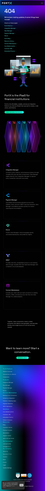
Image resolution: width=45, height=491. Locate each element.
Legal (4, 465)
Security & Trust (7, 454)
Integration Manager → (10, 28)
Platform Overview (7, 371)
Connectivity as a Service (9, 374)
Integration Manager (8, 382)
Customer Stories (7, 427)
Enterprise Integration (9, 398)
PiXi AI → (6, 35)
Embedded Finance (8, 417)
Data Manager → (9, 30)
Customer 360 (7, 414)
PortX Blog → (8, 38)
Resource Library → (9, 41)
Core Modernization (8, 411)
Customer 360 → (9, 48)
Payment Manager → (10, 33)
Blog (4, 424)
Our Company (7, 448)
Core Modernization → (10, 46)
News (4, 459)
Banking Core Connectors (10, 395)
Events (5, 462)
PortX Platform (7, 369)
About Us (5, 451)
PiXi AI (4, 390)
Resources (6, 422)
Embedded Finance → (10, 51)
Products (6, 380)
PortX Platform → (9, 25)
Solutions (6, 409)
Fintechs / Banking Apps (9, 400)
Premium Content (7, 430)
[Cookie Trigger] (7, 468)
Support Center (7, 435)
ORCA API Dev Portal (8, 438)
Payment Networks (8, 403)
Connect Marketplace (10, 392)
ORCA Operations (7, 406)
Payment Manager (7, 388)
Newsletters (6, 433)
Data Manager (6, 385)
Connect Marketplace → (11, 43)
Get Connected (8, 441)
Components (6, 377)
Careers (5, 456)
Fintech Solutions (7, 420)
